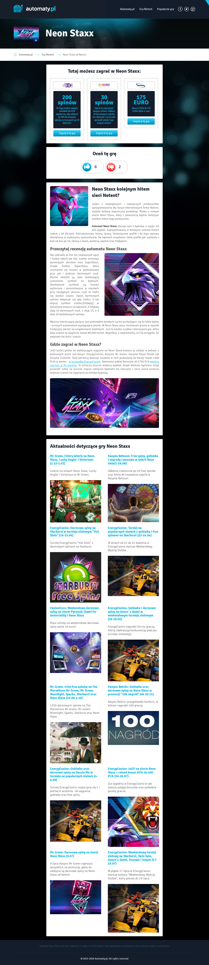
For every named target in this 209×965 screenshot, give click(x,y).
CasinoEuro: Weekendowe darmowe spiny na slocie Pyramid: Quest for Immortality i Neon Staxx (74, 611)
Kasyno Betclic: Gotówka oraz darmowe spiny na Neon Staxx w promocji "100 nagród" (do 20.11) (131, 690)
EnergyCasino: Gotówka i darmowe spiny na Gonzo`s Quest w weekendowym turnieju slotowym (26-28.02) (132, 613)
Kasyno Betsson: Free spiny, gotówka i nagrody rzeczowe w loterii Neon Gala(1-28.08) (133, 459)
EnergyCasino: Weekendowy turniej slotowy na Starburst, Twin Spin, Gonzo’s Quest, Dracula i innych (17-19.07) (132, 858)
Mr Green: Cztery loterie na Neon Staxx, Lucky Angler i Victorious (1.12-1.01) (72, 459)
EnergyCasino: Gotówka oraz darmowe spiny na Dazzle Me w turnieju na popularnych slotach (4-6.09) (74, 774)
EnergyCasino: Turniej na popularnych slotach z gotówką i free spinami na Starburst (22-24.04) (133, 531)
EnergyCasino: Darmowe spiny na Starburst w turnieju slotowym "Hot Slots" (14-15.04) (74, 531)
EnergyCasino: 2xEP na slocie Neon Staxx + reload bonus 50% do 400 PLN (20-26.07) (132, 772)
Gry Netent (145, 9)
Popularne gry (165, 9)
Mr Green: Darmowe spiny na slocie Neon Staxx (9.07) (74, 854)
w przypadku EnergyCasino (85, 361)
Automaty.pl (127, 9)
